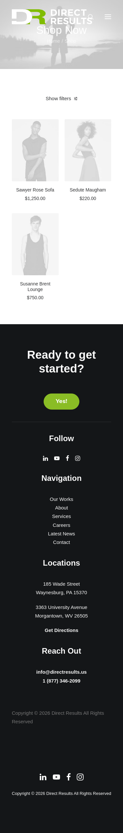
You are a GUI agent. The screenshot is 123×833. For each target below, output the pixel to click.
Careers (61, 525)
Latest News (61, 533)
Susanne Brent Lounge (35, 286)
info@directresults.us (61, 671)
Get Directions (61, 630)
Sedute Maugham (88, 189)
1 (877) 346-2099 (62, 681)
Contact (61, 542)
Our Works (61, 499)
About (61, 507)
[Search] (88, 17)
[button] (108, 17)
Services (61, 516)
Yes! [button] (61, 401)
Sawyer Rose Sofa (35, 189)
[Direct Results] (52, 17)
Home (53, 41)
